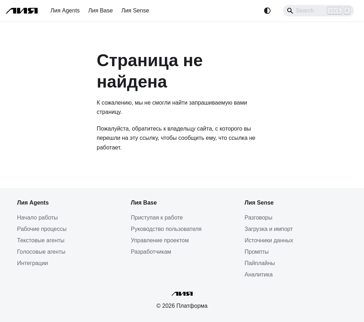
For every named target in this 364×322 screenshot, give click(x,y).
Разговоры (258, 218)
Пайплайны (260, 263)
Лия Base (100, 10)
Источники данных (269, 240)
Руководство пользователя (166, 229)
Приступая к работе (157, 218)
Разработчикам (151, 252)
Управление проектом (160, 240)
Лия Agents (65, 10)
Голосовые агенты (41, 252)
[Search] (318, 10)
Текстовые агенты (40, 240)
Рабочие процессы (41, 229)
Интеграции (32, 263)
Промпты (257, 252)
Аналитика (259, 274)
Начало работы (37, 218)
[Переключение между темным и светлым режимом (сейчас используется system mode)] (267, 10)
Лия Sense (135, 10)
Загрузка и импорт (269, 229)
